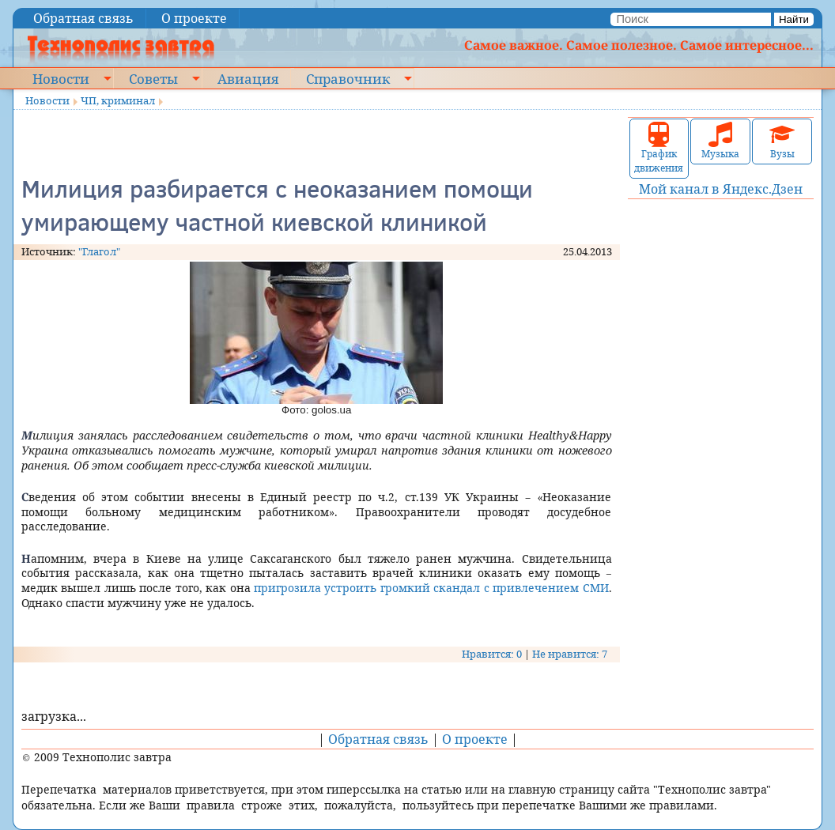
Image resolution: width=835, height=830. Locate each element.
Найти (794, 19)
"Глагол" (99, 251)
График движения (658, 148)
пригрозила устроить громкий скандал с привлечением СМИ (430, 587)
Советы (153, 78)
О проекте (194, 18)
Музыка (720, 141)
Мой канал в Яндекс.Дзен (721, 189)
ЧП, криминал (118, 100)
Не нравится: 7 (569, 654)
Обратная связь (83, 18)
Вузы (782, 141)
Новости (60, 78)
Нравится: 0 (492, 654)
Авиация (247, 78)
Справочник (348, 78)
